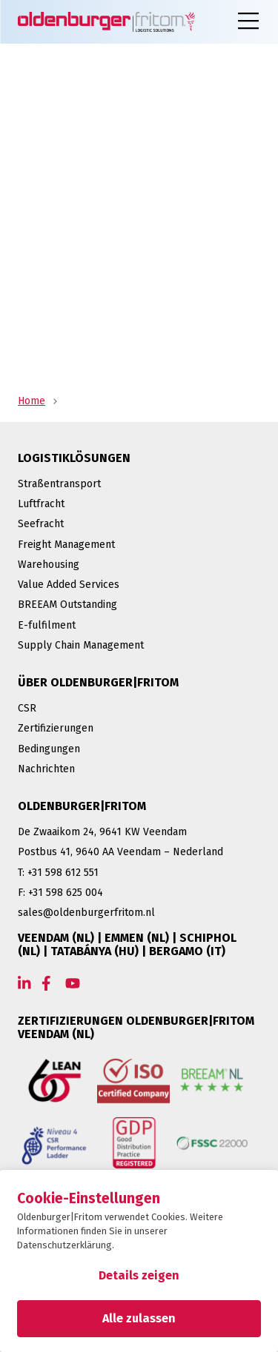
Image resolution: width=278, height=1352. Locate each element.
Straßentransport (59, 484)
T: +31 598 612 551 (58, 872)
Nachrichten (46, 769)
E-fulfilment (47, 625)
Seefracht (41, 524)
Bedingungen (49, 749)
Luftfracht (41, 504)
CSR (27, 708)
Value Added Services (68, 584)
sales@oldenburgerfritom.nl (86, 912)
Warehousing (48, 564)
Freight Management (66, 544)
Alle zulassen (139, 1318)
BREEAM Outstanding (67, 604)
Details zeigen (139, 1275)
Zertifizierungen (55, 728)
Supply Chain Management (81, 645)
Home (31, 401)
